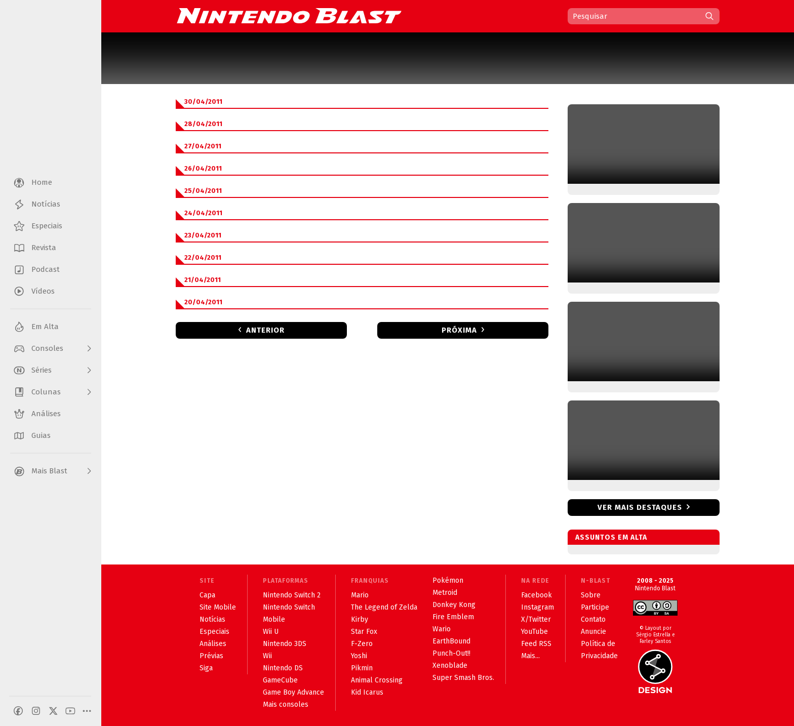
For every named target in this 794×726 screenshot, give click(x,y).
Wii (267, 656)
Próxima (459, 330)
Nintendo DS (283, 668)
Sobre (591, 595)
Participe (595, 607)
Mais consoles (285, 704)
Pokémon (447, 580)
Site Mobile (218, 607)
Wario (441, 629)
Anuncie (593, 631)
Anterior (265, 330)
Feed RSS (536, 643)
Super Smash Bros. (463, 677)
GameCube (280, 680)
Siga (206, 668)
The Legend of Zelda (384, 607)
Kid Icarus (367, 692)
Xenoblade (449, 665)
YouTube (534, 631)
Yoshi (359, 656)
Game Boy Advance (293, 692)
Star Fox (364, 631)
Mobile (274, 619)
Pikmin (362, 668)
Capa (207, 595)
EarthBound (451, 641)
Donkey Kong (453, 604)
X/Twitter (536, 619)
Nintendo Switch (289, 607)
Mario (360, 595)
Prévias (211, 656)
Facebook (536, 595)
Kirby (359, 619)
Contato (593, 619)
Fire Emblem (453, 617)
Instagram (537, 607)
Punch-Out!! (451, 653)
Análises (213, 643)
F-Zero (362, 643)
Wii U (271, 631)
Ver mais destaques (640, 507)
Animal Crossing (377, 680)
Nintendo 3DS (284, 643)
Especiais (214, 631)
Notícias (212, 619)
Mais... (530, 656)
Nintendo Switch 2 (292, 595)
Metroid (444, 592)
